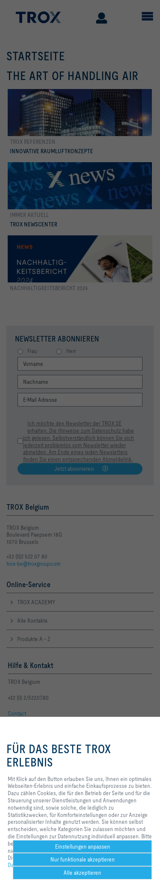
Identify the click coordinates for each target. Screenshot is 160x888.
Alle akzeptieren (82, 872)
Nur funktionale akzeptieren (82, 859)
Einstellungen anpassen (82, 846)
